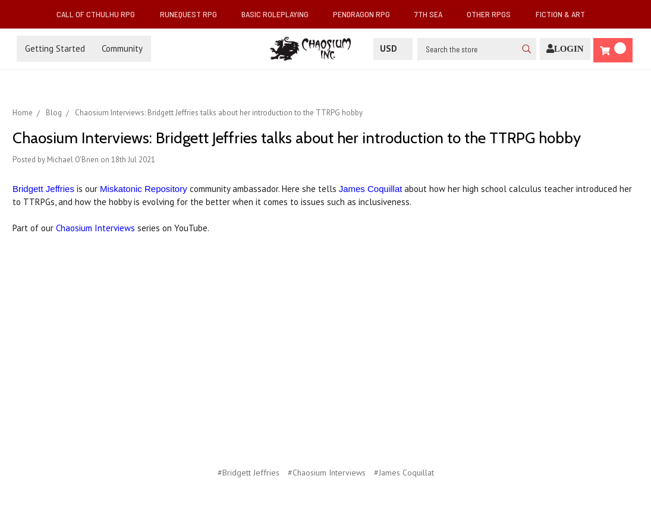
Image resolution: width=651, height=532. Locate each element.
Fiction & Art (565, 14)
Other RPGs (493, 14)
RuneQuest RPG (193, 14)
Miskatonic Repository (143, 189)
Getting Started (55, 48)
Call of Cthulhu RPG (100, 14)
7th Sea (433, 14)
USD (393, 48)
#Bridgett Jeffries (248, 472)
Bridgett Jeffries (43, 189)
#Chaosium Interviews (327, 472)
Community (122, 48)
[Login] (565, 49)
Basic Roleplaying (279, 14)
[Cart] (613, 50)
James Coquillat (370, 189)
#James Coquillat (404, 472)
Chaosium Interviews (95, 228)
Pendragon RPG (366, 14)
